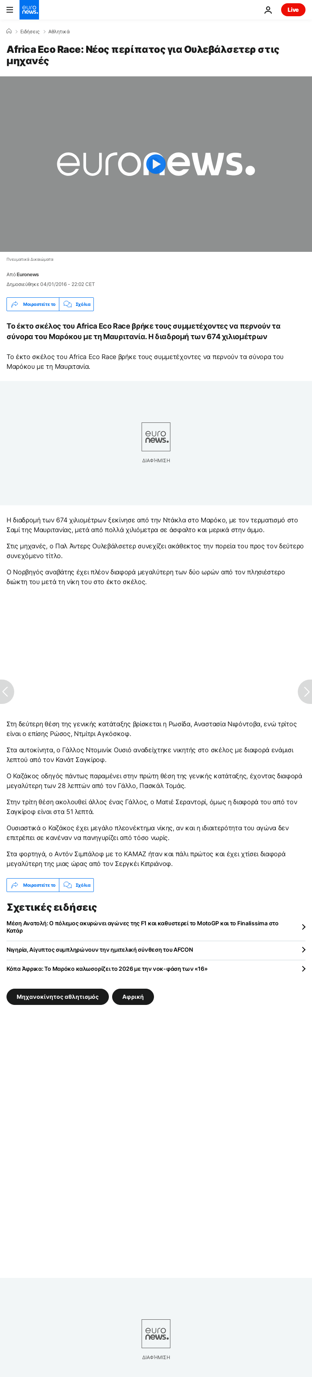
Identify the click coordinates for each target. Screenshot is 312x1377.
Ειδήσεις (29, 31)
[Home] (8, 31)
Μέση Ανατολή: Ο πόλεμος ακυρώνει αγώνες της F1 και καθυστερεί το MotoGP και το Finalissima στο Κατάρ (142, 927)
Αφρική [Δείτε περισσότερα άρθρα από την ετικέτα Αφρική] (133, 996)
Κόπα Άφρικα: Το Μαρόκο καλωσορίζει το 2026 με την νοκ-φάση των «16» (106, 968)
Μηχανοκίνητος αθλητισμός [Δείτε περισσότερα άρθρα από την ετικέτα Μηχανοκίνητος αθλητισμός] (58, 996)
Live (293, 9)
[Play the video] (156, 164)
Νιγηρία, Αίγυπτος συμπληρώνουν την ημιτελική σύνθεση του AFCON (99, 949)
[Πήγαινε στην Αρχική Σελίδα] (29, 9)
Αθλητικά (59, 31)
